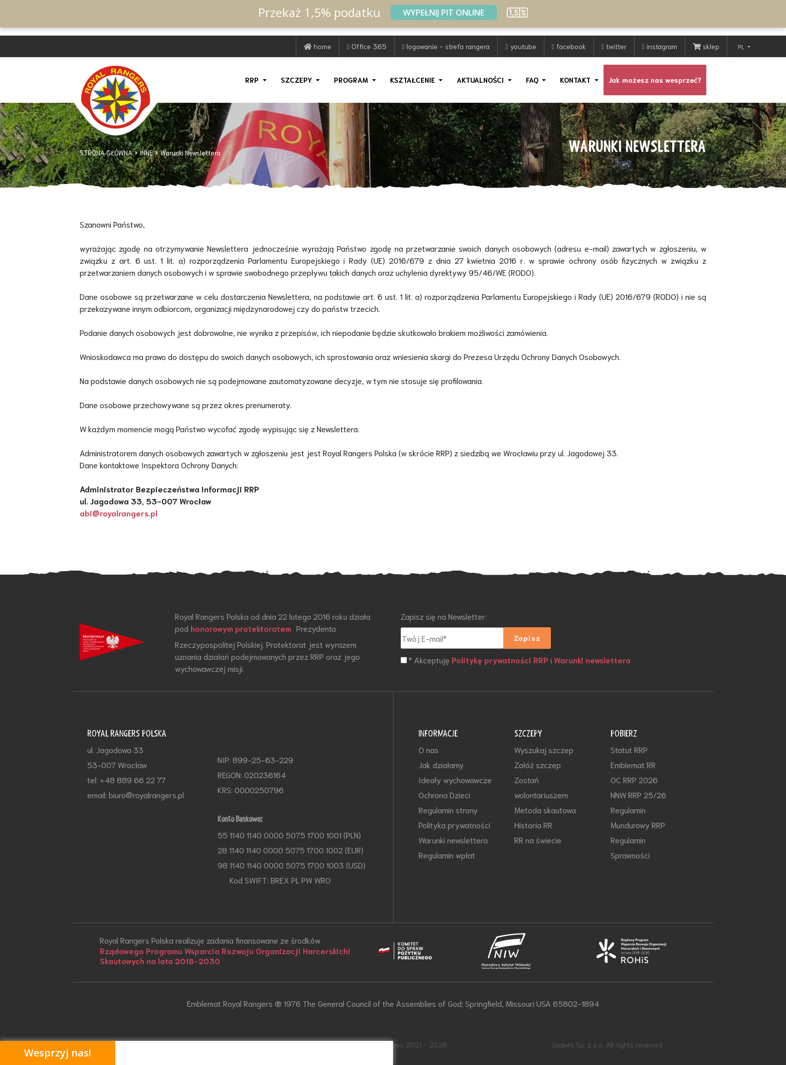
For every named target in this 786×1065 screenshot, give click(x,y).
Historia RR (533, 824)
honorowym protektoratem (242, 628)
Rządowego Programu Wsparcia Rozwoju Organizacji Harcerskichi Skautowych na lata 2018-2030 (226, 956)
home (317, 46)
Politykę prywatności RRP (500, 660)
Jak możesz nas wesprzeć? (655, 79)
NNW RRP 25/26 (638, 794)
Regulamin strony (448, 809)
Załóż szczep (537, 764)
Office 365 (366, 46)
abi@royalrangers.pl (118, 513)
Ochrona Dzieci (444, 794)
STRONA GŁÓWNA (106, 152)
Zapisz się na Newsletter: (444, 616)
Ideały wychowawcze (455, 779)
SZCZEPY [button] (297, 79)
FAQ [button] (533, 79)
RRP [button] (253, 79)
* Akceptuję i (521, 660)
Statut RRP (629, 749)
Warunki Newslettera (190, 152)
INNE (146, 152)
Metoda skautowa (545, 809)
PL (742, 46)
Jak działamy (441, 764)
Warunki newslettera (594, 660)
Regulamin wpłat (447, 854)
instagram (659, 46)
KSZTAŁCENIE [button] (413, 79)
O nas (429, 749)
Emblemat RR (633, 764)
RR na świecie (537, 839)
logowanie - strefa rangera (446, 46)
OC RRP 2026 (634, 779)
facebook (569, 46)
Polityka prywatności (454, 824)
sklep (706, 46)
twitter (614, 46)
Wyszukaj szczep (543, 749)
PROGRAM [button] (352, 79)
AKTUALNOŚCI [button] (481, 79)
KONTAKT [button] (576, 79)
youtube (520, 46)
